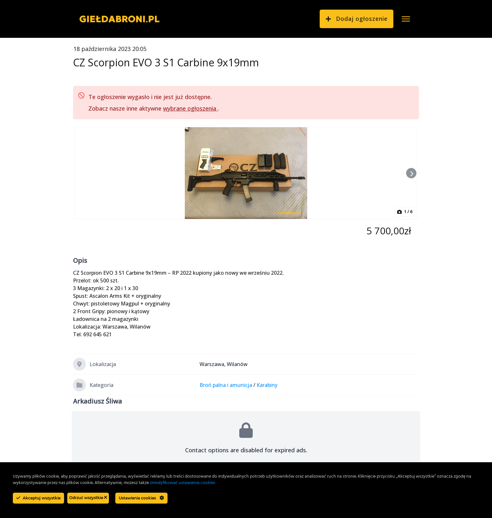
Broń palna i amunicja (226, 384)
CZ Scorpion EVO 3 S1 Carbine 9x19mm (166, 62)
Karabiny (267, 384)
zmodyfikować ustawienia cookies (182, 483)
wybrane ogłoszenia (190, 108)
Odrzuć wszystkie (88, 497)
